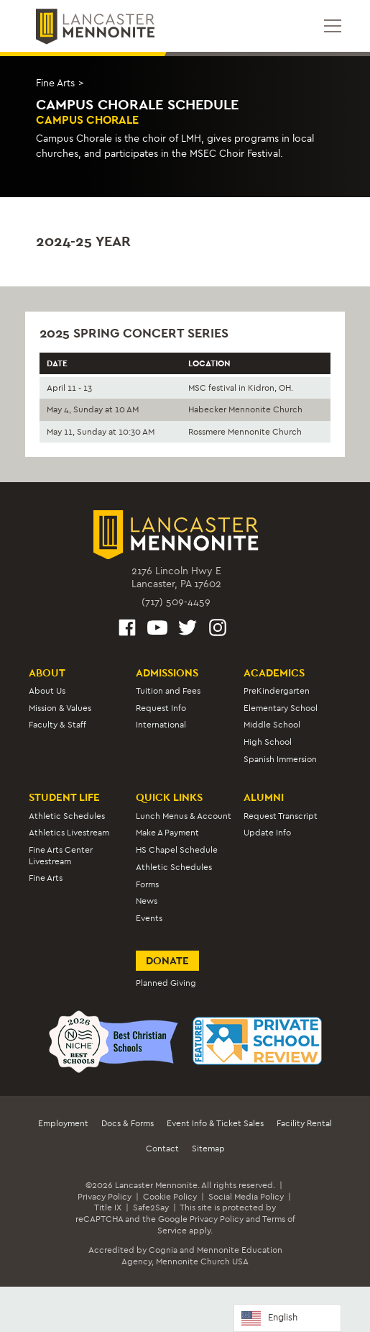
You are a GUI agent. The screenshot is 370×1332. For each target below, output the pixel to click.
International (161, 725)
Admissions (167, 672)
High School (268, 742)
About (47, 672)
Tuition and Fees (168, 691)
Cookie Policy (170, 1197)
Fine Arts (55, 83)
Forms (147, 884)
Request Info (161, 708)
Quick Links (169, 797)
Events (149, 918)
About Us (47, 691)
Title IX (107, 1207)
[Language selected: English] (287, 1318)
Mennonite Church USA (202, 1261)
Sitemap (208, 1148)
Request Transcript (281, 816)
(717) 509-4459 (176, 602)
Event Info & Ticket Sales (215, 1123)
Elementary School (281, 708)
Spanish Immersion (280, 759)
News (146, 901)
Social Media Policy (246, 1197)
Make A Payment (167, 833)
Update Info (267, 833)
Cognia (163, 1250)
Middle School (272, 725)
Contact (162, 1148)
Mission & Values (60, 708)
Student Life (64, 797)
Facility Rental (304, 1123)
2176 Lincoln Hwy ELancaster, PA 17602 (176, 577)
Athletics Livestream (69, 833)
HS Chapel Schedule (177, 850)
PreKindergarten (277, 691)
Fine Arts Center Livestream (61, 855)
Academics (274, 672)
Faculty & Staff (57, 725)
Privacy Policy (104, 1197)
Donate (167, 960)
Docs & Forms (127, 1123)
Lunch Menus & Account (183, 816)
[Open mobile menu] (332, 25)
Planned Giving (166, 983)
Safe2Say (151, 1207)
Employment (63, 1123)
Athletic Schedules (67, 816)
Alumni (264, 797)
